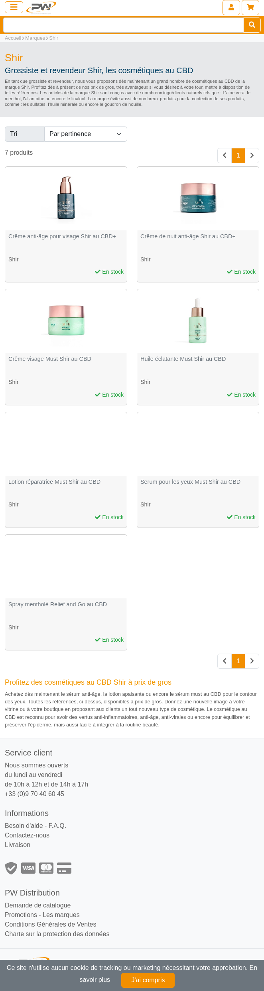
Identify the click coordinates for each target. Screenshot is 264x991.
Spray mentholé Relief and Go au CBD (57, 604)
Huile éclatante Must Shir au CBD (183, 359)
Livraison (17, 844)
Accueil (13, 38)
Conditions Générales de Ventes (50, 924)
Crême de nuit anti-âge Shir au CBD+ (188, 236)
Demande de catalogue (38, 905)
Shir (53, 38)
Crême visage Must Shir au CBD (49, 359)
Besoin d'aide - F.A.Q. (35, 825)
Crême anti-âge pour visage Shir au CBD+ (62, 236)
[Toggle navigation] (14, 7)
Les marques (61, 914)
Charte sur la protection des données (57, 934)
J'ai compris (148, 980)
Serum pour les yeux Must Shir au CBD (190, 482)
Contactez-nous (27, 835)
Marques (35, 38)
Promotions (21, 914)
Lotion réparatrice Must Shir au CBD (54, 482)
